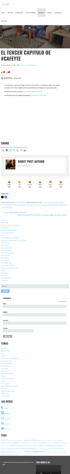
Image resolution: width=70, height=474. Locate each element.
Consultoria (5, 366)
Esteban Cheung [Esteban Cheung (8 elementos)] (15, 446)
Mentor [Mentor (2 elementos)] (45, 448)
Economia (4, 368)
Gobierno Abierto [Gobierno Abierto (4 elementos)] (37, 446)
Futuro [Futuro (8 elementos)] (29, 446)
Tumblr (4, 407)
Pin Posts (4, 21)
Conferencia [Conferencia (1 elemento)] (30, 443)
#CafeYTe (18, 202)
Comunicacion (6, 361)
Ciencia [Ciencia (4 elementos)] (38, 440)
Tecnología (5, 260)
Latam (35, 205)
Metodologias (6, 250)
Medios (4, 270)
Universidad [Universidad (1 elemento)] (15, 454)
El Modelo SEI (19, 12)
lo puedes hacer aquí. (39, 95)
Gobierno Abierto (8, 253)
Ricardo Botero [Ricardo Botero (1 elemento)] (60, 452)
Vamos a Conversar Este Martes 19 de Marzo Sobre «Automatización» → (43, 215)
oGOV (3, 389)
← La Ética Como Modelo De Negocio (13, 212)
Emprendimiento (7, 248)
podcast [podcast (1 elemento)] (46, 452)
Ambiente (4, 228)
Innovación (5, 255)
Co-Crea (6, 4)
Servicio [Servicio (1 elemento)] (7, 454)
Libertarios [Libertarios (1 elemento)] (41, 448)
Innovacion (26, 205)
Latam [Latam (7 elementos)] (22, 448)
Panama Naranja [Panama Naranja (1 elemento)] (20, 452)
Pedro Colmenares (28, 65)
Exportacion (15, 205)
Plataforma (5, 243)
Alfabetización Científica (10, 225)
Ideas (3, 381)
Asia (25, 202)
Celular (5, 328)
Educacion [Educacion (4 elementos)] (57, 443)
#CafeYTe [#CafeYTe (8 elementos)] (4, 440)
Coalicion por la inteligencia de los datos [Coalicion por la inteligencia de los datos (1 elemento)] (49, 440)
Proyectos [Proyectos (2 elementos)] (54, 452)
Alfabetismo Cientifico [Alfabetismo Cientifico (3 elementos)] (22, 440)
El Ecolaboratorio (7, 233)
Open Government (8, 391)
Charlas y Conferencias (9, 268)
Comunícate (58, 12)
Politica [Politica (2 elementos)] (49, 452)
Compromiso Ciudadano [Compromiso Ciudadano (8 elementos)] (10, 443)
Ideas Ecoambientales (9, 230)
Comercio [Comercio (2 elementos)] (59, 440)
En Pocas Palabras (31, 12)
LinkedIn (5, 423)
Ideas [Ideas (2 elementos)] (45, 446)
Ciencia (4, 356)
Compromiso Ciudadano (10, 238)
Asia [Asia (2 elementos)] (30, 440)
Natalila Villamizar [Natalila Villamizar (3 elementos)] (59, 448)
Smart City (5, 394)
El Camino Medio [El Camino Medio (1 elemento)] (63, 443)
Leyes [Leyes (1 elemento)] (37, 448)
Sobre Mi (10, 12)
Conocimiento (6, 363)
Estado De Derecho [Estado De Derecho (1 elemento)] (5, 445)
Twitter (5, 428)
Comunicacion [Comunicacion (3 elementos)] (23, 443)
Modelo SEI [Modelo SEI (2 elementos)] (50, 448)
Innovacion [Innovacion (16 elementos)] (51, 445)
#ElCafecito (5, 351)
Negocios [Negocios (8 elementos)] (4, 452)
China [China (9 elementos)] (33, 440)
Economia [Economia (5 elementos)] (42, 443)
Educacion (5, 371)
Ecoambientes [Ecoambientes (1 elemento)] (36, 443)
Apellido (6, 320)
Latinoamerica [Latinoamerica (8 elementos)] (30, 448)
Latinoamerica (45, 205)
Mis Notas (41, 12)
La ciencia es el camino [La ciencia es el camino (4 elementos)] (13, 448)
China (53, 202)
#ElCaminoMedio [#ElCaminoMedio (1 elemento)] (12, 440)
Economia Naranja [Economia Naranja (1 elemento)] (49, 443)
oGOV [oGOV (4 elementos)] (11, 452)
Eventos (49, 12)
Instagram (6, 418)
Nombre (5, 312)
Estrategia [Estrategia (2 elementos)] (24, 446)
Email (5, 304)
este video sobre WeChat (33, 91)
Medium (5, 413)
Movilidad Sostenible (9, 386)
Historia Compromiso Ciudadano (13, 240)
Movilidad (5, 258)
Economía (4, 245)
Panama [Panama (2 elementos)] (15, 452)
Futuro (3, 376)
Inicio (3, 12)
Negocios (57, 205)
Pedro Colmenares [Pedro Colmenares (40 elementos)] (34, 451)
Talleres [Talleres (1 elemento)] (11, 454)
